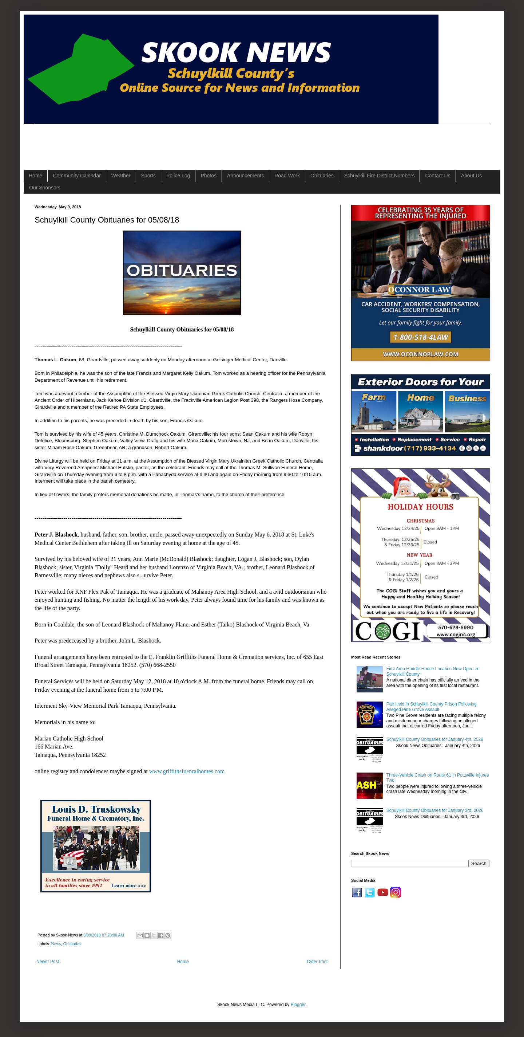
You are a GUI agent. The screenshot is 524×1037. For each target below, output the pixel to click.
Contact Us (437, 175)
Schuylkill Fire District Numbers (379, 175)
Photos (209, 175)
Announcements (245, 175)
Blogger (298, 1004)
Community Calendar (77, 175)
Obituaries (322, 175)
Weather (121, 175)
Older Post (317, 961)
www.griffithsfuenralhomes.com (187, 771)
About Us (471, 175)
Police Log (178, 175)
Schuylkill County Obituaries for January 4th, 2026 (434, 739)
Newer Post (47, 961)
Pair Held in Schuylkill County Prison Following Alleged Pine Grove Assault (431, 707)
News (56, 944)
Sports (148, 175)
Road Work (287, 175)
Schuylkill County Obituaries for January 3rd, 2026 (435, 810)
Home (35, 175)
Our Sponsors (44, 187)
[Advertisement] (167, 140)
